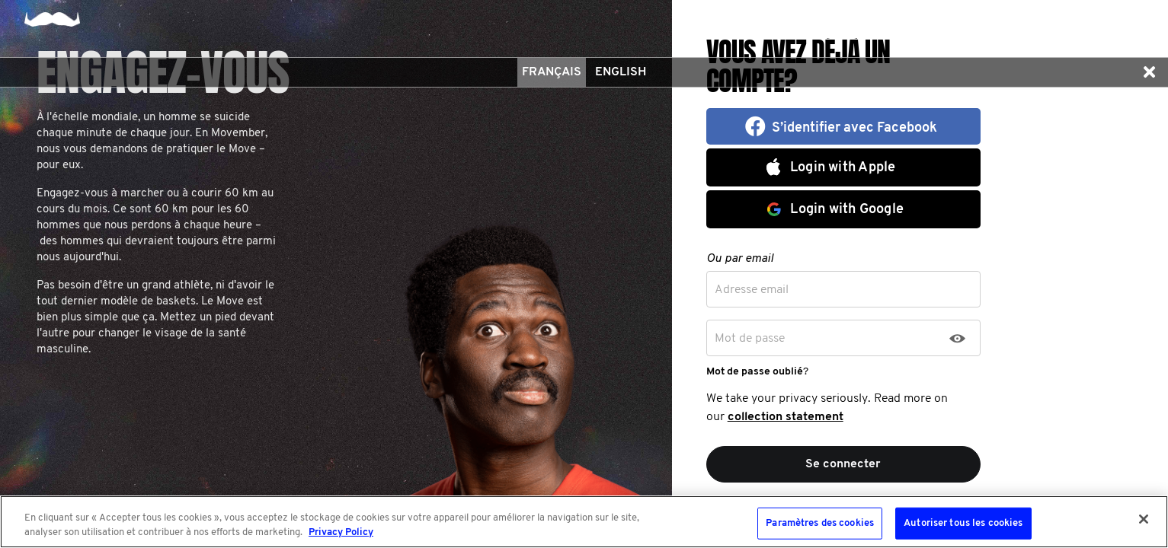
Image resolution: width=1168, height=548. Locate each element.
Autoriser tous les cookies (963, 523)
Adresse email (752, 290)
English (620, 72)
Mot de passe (750, 339)
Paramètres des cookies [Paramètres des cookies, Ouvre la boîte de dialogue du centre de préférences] (820, 523)
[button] (1149, 72)
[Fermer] (1143, 519)
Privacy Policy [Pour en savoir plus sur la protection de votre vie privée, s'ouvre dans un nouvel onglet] (341, 532)
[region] (584, 521)
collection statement (785, 417)
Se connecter (843, 464)
